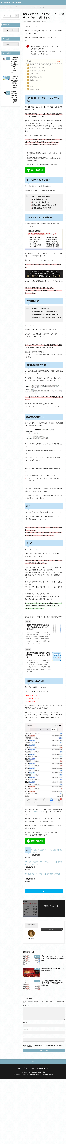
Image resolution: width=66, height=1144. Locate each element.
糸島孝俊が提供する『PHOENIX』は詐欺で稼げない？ (52, 969)
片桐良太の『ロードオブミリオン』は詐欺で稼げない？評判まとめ (29, 7)
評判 (29, 83)
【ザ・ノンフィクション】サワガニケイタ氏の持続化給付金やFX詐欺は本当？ (52, 958)
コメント (26, 1005)
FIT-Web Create (33, 1074)
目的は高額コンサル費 (34, 77)
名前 (25, 1022)
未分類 (10, 7)
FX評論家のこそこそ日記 (11, 2)
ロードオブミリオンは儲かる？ (36, 71)
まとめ (30, 86)
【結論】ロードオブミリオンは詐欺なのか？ (40, 65)
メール (25, 1029)
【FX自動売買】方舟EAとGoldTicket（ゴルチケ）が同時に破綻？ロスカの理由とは (52, 983)
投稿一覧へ (51, 929)
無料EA (7, 58)
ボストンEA (38, 812)
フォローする (51, 908)
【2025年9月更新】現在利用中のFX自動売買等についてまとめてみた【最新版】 (38, 655)
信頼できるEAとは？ (34, 89)
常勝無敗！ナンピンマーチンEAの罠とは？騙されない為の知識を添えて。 (14, 97)
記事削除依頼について (43, 1068)
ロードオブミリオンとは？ (35, 68)
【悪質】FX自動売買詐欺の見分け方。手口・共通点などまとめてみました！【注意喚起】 (38, 627)
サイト (24, 1036)
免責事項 (18, 1068)
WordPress (49, 1074)
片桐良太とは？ (32, 74)
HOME (4, 7)
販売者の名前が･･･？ (34, 80)
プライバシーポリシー (29, 1068)
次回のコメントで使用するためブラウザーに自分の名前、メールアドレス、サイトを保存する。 (43, 1046)
